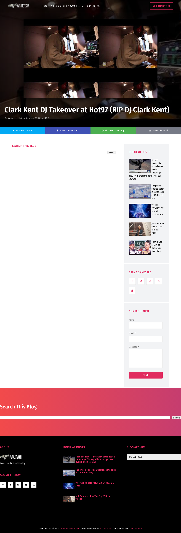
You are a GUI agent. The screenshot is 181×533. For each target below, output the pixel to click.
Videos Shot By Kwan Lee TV (67, 6)
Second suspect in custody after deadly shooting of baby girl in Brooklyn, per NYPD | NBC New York (95, 459)
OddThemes (135, 528)
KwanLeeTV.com (70, 528)
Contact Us (93, 6)
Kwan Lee (12, 118)
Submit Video (163, 6)
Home (45, 6)
